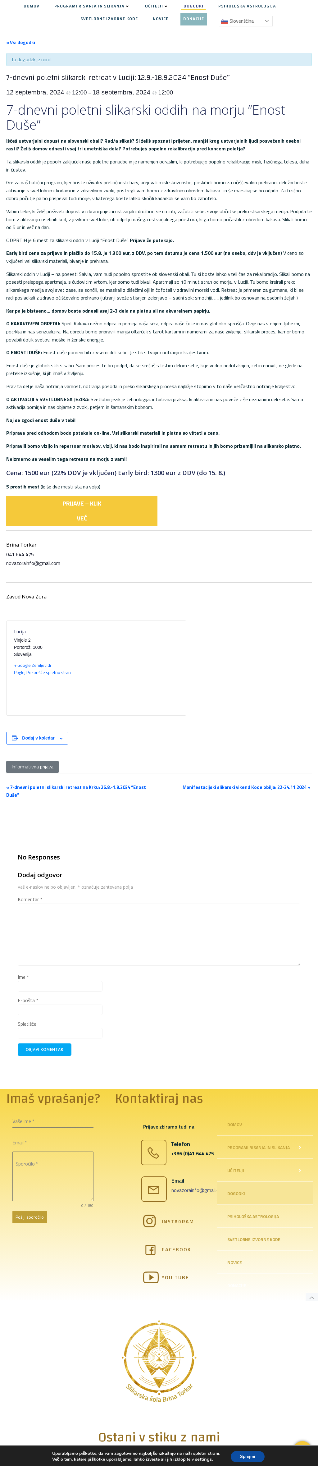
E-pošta (28, 1000)
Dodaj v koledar (38, 737)
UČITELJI (157, 6)
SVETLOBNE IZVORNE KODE (109, 19)
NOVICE (160, 19)
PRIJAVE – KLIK (82, 503)
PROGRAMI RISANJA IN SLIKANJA (92, 6)
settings (203, 1459)
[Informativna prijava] (32, 767)
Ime (23, 977)
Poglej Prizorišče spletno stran (42, 672)
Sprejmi (247, 1456)
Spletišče (27, 1024)
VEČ (82, 518)
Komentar (30, 899)
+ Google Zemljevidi (32, 665)
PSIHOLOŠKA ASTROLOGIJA (247, 6)
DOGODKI (193, 6)
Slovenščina (237, 21)
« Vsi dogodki (20, 42)
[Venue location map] (137, 668)
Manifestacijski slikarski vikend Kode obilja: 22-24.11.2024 (246, 787)
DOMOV (31, 6)
